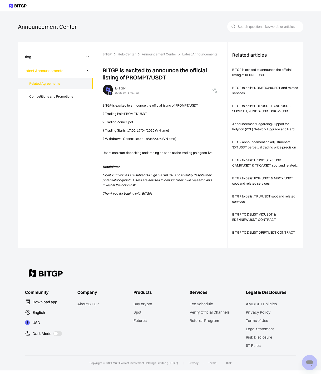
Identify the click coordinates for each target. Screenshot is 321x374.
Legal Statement (261, 333)
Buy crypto (143, 309)
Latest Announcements (199, 54)
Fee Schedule (203, 309)
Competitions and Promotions (51, 96)
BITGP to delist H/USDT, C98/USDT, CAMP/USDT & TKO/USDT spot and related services (264, 163)
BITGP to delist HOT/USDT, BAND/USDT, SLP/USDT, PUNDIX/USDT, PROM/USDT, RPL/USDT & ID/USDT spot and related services (263, 109)
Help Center (128, 54)
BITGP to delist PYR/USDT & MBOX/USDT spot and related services (264, 180)
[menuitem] (55, 56)
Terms (212, 366)
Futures (141, 325)
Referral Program (206, 325)
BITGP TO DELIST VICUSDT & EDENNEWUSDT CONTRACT (255, 216)
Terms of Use (258, 325)
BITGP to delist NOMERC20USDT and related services (261, 90)
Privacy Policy (259, 317)
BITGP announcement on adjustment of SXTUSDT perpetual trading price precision (264, 144)
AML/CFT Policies (262, 309)
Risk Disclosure (260, 341)
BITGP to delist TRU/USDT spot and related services (264, 198)
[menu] (55, 77)
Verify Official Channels (211, 317)
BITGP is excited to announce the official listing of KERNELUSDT (262, 72)
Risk (227, 366)
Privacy (194, 366)
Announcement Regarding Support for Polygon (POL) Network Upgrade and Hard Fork (264, 127)
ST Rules (255, 349)
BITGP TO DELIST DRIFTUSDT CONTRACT (256, 235)
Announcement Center (159, 54)
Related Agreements (44, 83)
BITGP (108, 54)
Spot (138, 317)
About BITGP (89, 309)
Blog (27, 57)
